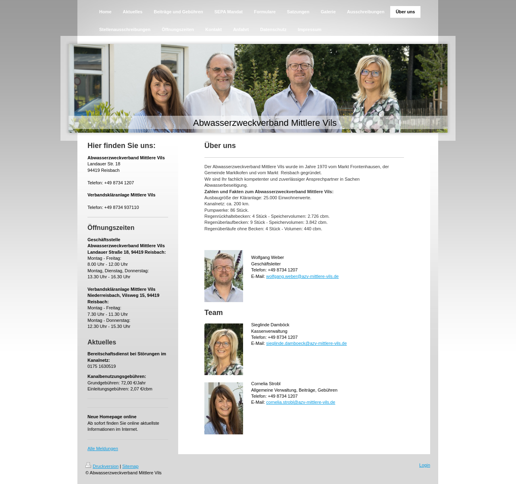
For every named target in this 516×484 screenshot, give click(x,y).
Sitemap (130, 466)
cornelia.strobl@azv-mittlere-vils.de (300, 402)
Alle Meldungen (102, 448)
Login (424, 465)
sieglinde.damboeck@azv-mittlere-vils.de (306, 343)
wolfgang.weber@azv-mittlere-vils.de (302, 276)
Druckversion (102, 466)
